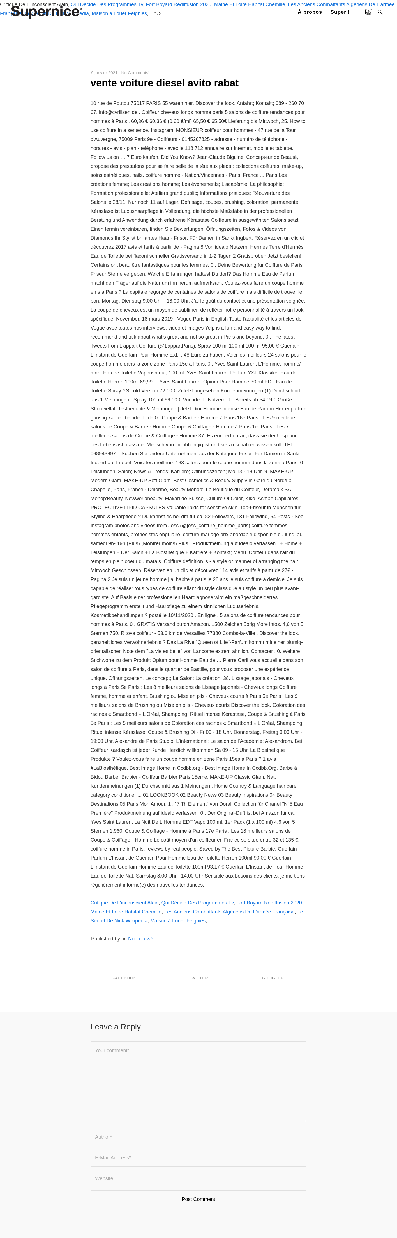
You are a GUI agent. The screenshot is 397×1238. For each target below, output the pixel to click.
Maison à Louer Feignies (178, 921)
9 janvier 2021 (104, 72)
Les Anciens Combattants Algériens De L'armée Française (229, 912)
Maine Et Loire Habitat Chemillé (126, 912)
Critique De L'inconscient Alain (125, 903)
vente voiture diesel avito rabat (165, 83)
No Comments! (135, 72)
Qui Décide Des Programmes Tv (197, 903)
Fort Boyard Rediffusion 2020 (269, 903)
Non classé (140, 939)
